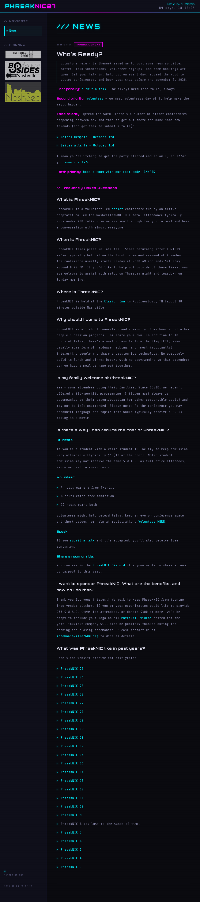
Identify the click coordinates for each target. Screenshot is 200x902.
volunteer (94, 98)
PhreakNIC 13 (72, 781)
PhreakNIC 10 (72, 806)
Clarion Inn (114, 301)
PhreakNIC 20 (72, 720)
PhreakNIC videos (136, 618)
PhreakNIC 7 (71, 832)
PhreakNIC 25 (72, 677)
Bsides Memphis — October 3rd (87, 137)
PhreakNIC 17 (72, 746)
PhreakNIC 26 (72, 669)
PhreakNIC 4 (71, 858)
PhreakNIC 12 (72, 789)
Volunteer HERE (151, 521)
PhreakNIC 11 (72, 798)
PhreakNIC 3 (71, 867)
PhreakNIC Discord (109, 565)
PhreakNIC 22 (72, 703)
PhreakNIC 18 (72, 737)
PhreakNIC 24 (72, 686)
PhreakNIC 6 (71, 841)
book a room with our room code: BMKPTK (119, 172)
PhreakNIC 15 (72, 763)
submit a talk (94, 89)
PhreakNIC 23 (72, 694)
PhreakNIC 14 (72, 772)
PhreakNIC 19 (72, 729)
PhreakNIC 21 (72, 712)
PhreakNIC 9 (71, 815)
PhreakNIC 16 (72, 755)
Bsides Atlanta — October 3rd (87, 145)
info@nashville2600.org (77, 636)
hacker (117, 209)
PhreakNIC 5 (71, 849)
